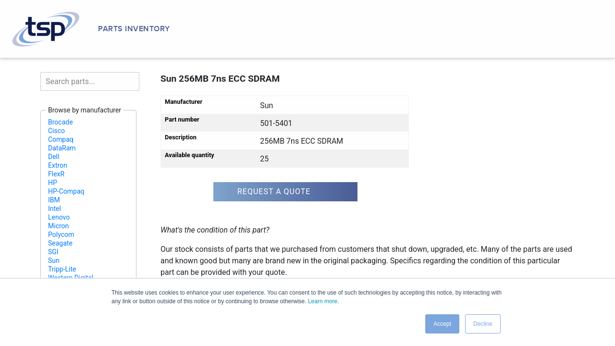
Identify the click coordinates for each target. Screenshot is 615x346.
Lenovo (59, 217)
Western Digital (70, 278)
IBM (54, 200)
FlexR (56, 174)
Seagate (60, 243)
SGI (53, 252)
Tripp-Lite (62, 269)
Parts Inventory (134, 29)
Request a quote (273, 191)
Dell (53, 157)
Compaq (61, 139)
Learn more (322, 301)
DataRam (62, 148)
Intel (54, 208)
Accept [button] (442, 324)
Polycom (61, 234)
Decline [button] (482, 324)
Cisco (56, 131)
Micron (58, 226)
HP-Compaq (66, 191)
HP (52, 182)
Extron (57, 165)
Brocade (60, 122)
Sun (54, 260)
